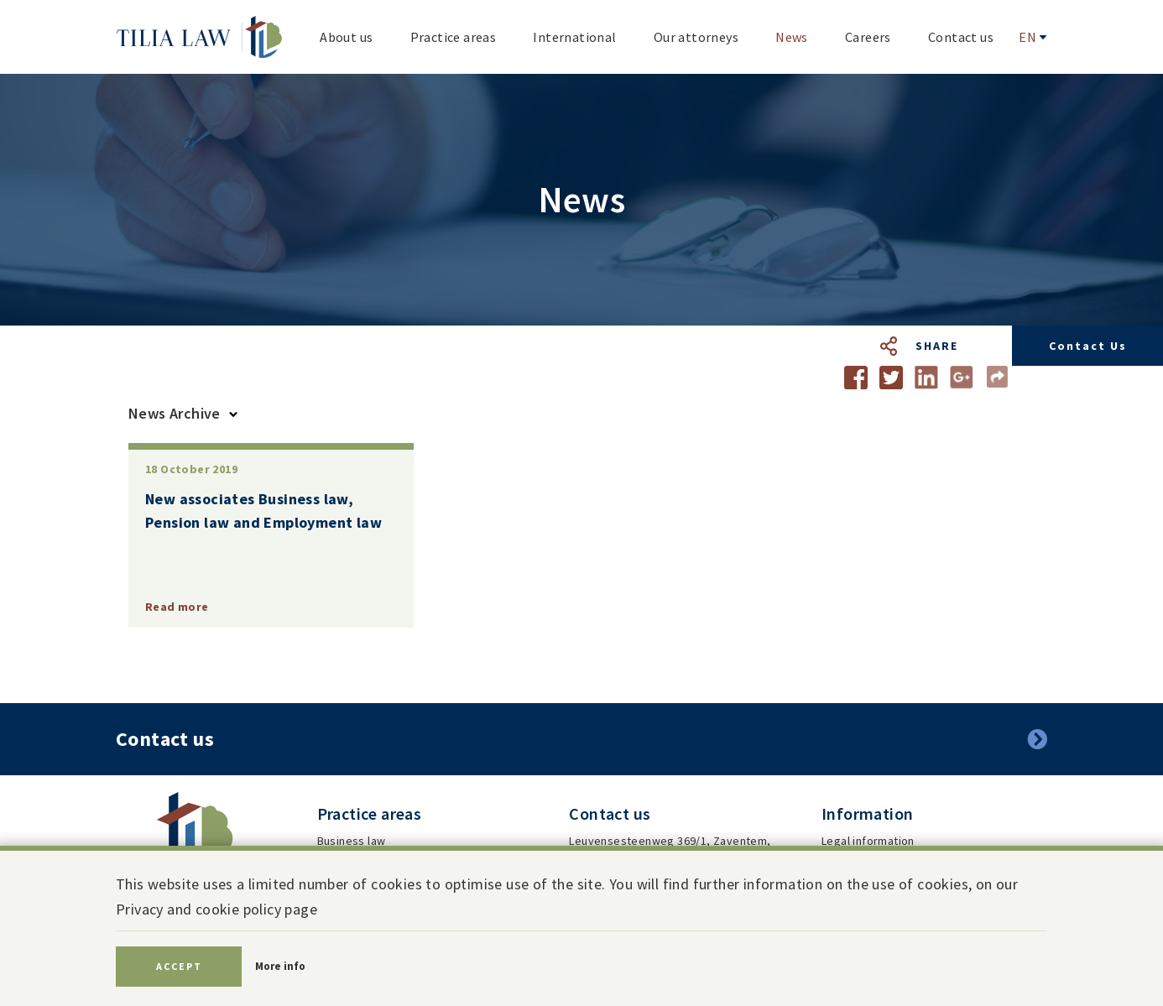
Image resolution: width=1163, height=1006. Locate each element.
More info (280, 966)
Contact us (1088, 345)
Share (936, 345)
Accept (179, 966)
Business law (351, 840)
